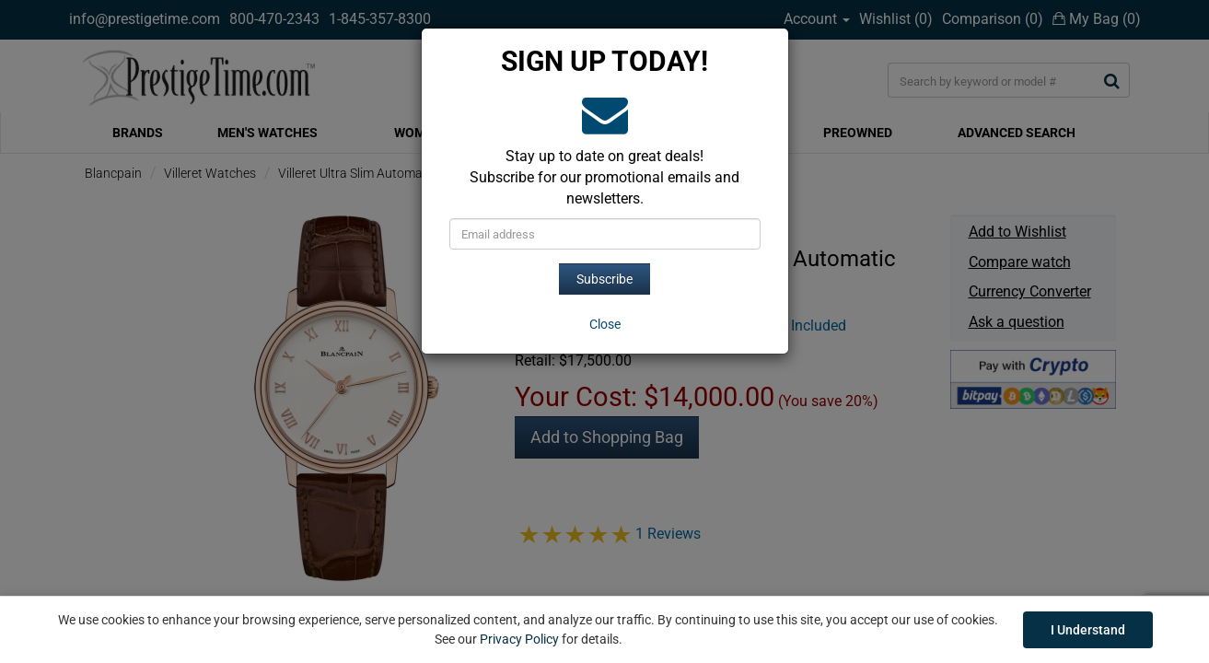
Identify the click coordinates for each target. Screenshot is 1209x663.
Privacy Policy (519, 639)
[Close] (605, 324)
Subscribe (604, 279)
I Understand (1088, 629)
